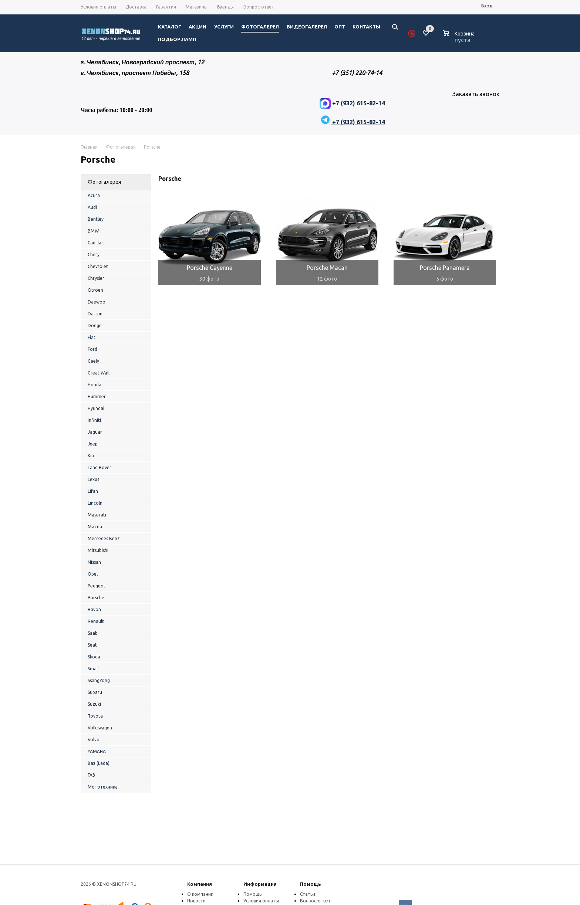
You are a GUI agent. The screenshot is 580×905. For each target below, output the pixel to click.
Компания (199, 884)
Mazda (95, 526)
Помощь (310, 884)
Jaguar (95, 432)
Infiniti (94, 420)
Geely (93, 361)
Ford (92, 349)
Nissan (94, 562)
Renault (96, 621)
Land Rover (99, 467)
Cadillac (96, 242)
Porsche (96, 597)
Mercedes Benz (104, 538)
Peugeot (96, 585)
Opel (93, 574)
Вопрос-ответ (315, 900)
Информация (260, 884)
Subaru (95, 692)
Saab (93, 633)
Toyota (95, 716)
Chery (94, 254)
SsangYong (99, 680)
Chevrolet (98, 266)
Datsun (95, 313)
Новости (196, 900)
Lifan (93, 491)
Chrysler (96, 278)
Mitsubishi (98, 550)
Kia (91, 455)
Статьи (307, 894)
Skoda (94, 656)
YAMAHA (97, 751)
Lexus (93, 479)
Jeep (93, 443)
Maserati (97, 514)
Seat (92, 645)
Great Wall (98, 372)
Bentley (96, 219)
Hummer (97, 396)
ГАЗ (91, 775)
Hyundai (96, 408)
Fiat (91, 337)
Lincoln (95, 503)
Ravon (94, 609)
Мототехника (103, 786)
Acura (94, 195)
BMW (93, 230)
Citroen (95, 290)
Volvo (94, 739)
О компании (200, 894)
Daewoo (96, 301)
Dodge (95, 325)
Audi (92, 207)
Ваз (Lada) (98, 763)
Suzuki (94, 704)
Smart (94, 668)
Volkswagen (100, 727)
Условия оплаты (261, 900)
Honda (94, 384)
